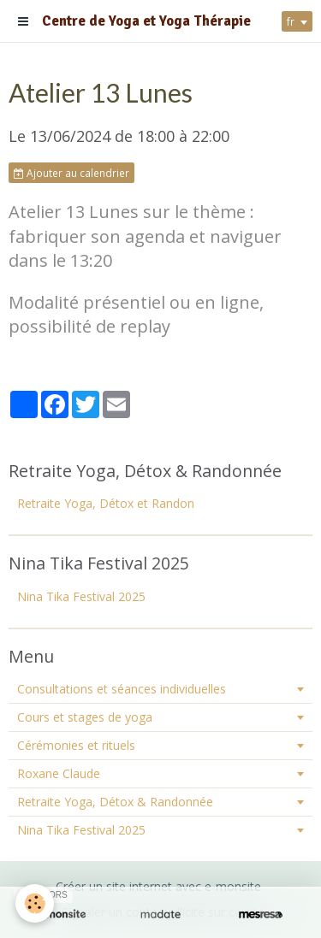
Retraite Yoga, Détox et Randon (105, 503)
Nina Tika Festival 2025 (81, 596)
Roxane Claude (58, 773)
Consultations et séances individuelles (121, 689)
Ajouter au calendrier (71, 173)
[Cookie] (34, 903)
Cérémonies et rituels (76, 745)
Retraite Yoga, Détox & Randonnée (115, 801)
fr (290, 21)
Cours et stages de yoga (84, 717)
